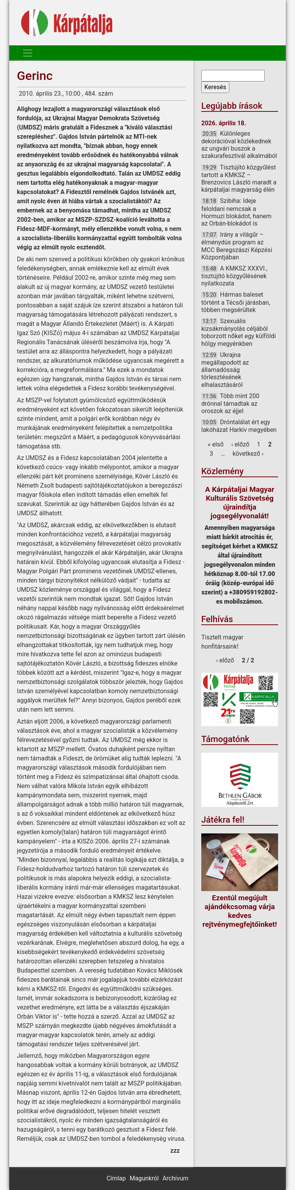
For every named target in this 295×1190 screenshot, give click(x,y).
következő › (248, 453)
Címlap (116, 1178)
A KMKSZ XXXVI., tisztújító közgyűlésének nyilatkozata (234, 276)
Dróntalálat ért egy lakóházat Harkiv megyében (239, 425)
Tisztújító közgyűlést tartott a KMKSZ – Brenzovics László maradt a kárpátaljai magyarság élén (239, 179)
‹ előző (240, 444)
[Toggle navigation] (27, 53)
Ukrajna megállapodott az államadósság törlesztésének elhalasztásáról (225, 369)
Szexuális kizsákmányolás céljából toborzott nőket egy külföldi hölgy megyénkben (238, 332)
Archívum (175, 1178)
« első (216, 444)
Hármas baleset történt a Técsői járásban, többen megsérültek (235, 302)
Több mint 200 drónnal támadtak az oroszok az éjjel (230, 403)
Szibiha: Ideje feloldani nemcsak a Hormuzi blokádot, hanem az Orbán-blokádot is (236, 212)
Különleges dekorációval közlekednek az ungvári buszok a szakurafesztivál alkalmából (239, 145)
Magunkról (144, 1178)
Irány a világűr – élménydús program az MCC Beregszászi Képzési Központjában (236, 246)
